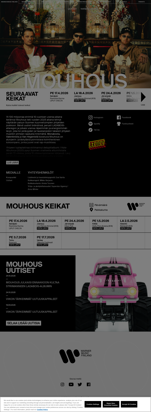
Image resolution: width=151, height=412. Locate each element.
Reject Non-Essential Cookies (111, 404)
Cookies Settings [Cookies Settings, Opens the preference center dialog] (93, 404)
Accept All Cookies (129, 404)
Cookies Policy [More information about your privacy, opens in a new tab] (42, 409)
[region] (75, 404)
